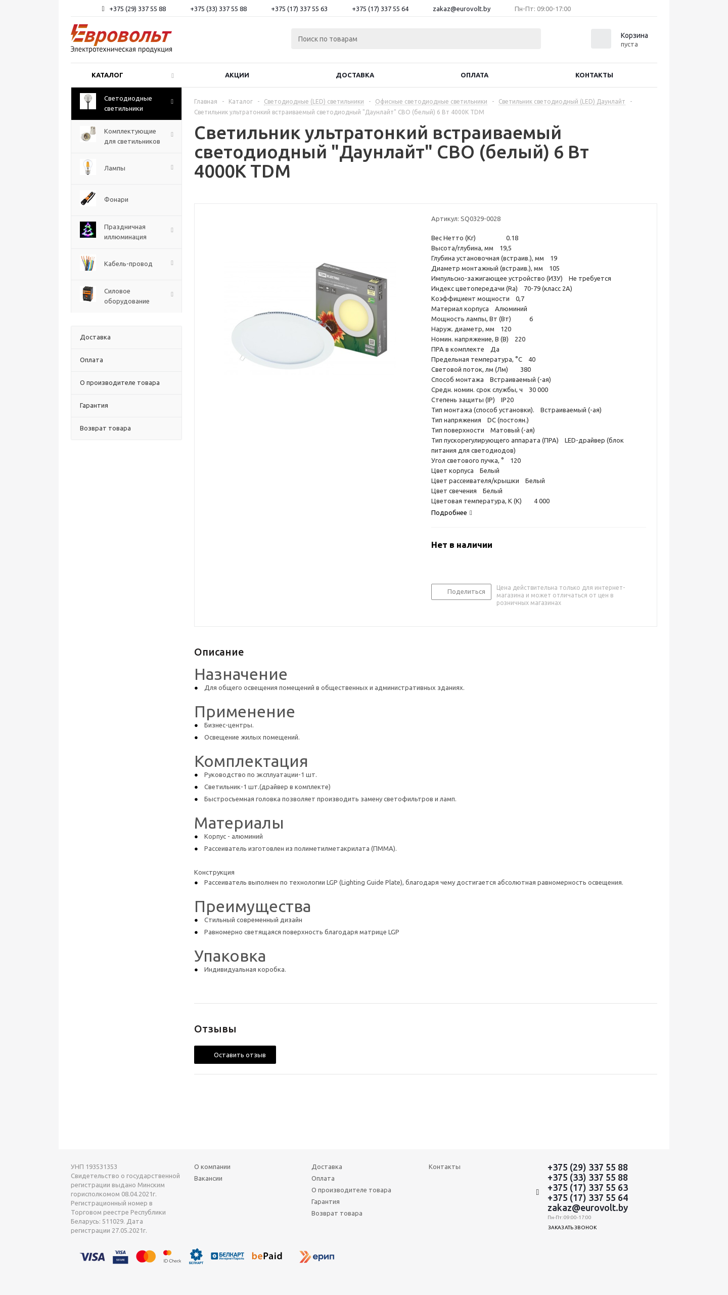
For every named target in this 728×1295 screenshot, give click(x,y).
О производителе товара (351, 1189)
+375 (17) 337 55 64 (380, 8)
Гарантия (325, 1201)
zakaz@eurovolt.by (461, 8)
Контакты (594, 74)
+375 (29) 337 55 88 (137, 8)
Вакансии (208, 1178)
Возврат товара (336, 1213)
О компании (212, 1166)
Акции (237, 74)
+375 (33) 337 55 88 (218, 8)
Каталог (107, 74)
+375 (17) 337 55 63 (299, 8)
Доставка (355, 74)
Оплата (474, 74)
